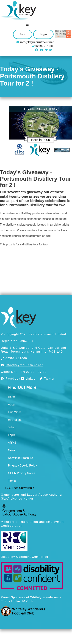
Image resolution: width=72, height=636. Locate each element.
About (11, 404)
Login (43, 34)
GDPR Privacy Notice (21, 473)
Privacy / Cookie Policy (22, 465)
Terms (12, 480)
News (11, 450)
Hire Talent (14, 419)
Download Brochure (20, 457)
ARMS (12, 442)
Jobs (23, 34)
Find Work (14, 412)
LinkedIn (29, 378)
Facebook (10, 378)
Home (12, 396)
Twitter (47, 378)
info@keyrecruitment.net (22, 365)
